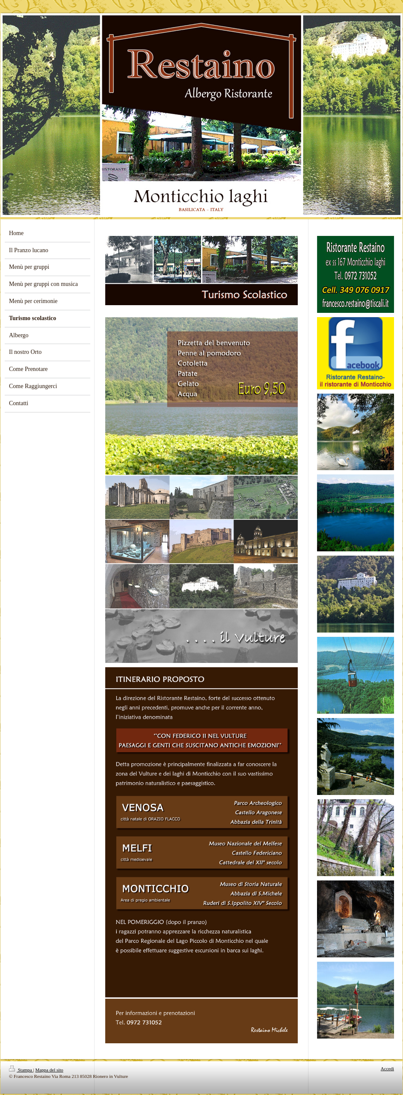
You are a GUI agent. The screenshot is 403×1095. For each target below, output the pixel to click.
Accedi (387, 1068)
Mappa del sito (49, 1069)
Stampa (21, 1069)
